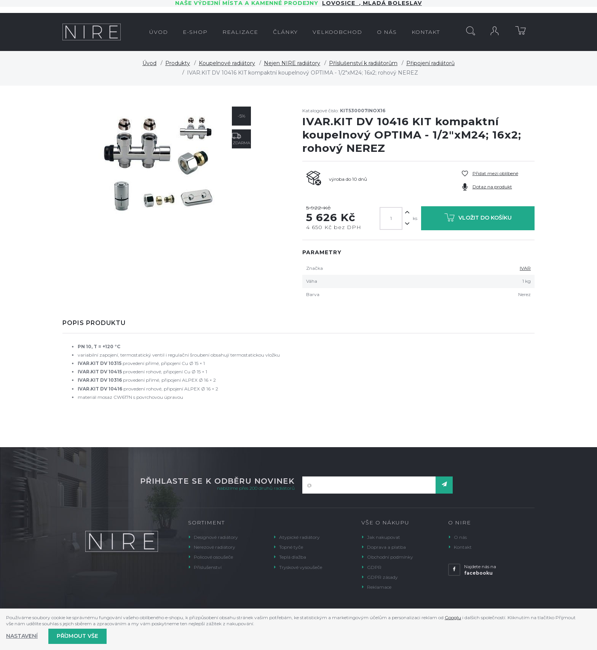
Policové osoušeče (213, 557)
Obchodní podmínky (390, 557)
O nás (460, 537)
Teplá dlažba (292, 557)
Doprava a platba (386, 547)
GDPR (374, 567)
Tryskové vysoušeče (300, 567)
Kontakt (463, 547)
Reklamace (379, 587)
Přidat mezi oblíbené (495, 173)
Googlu (453, 617)
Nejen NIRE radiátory (292, 63)
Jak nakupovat (383, 537)
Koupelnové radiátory (227, 63)
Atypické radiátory (299, 537)
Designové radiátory (216, 537)
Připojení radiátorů (430, 63)
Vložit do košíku (478, 219)
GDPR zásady (382, 577)
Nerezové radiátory (214, 547)
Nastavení (22, 635)
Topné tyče (291, 547)
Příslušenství (208, 567)
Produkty (177, 63)
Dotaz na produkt (492, 187)
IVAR (525, 268)
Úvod (149, 63)
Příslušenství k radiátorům (363, 63)
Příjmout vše (77, 635)
